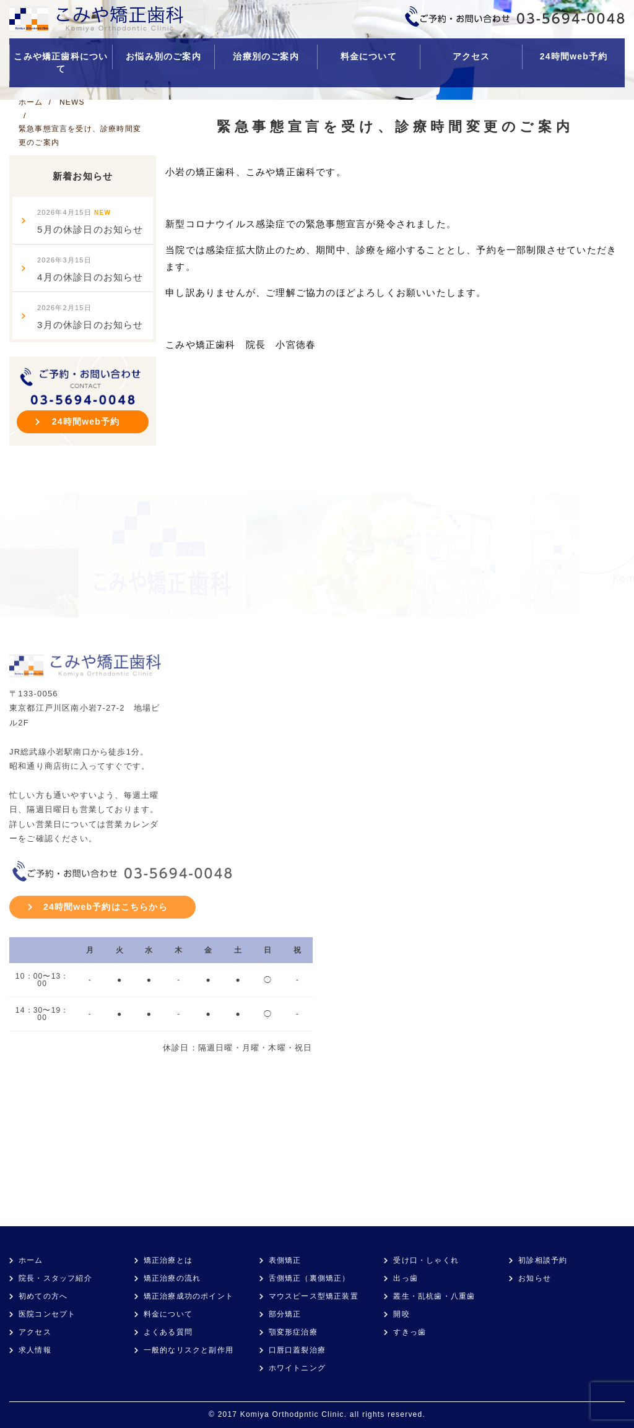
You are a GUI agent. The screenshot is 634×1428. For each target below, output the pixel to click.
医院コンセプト (47, 1314)
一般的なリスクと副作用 (188, 1350)
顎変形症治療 (293, 1332)
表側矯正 (285, 1260)
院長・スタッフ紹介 (55, 1278)
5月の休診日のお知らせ (90, 222)
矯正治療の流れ (172, 1278)
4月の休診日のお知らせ (90, 269)
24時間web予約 (574, 56)
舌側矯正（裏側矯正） (309, 1278)
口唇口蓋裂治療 (297, 1350)
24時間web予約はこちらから (105, 907)
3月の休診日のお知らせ (90, 317)
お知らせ (534, 1278)
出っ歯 (405, 1278)
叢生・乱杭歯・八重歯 (434, 1296)
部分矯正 (285, 1314)
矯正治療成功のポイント (188, 1296)
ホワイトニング (297, 1368)
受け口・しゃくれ (426, 1260)
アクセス (471, 56)
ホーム (31, 1260)
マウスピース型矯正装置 (313, 1296)
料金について (369, 56)
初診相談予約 (542, 1260)
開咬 (401, 1314)
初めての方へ (43, 1296)
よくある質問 (168, 1332)
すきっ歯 (409, 1332)
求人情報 (35, 1350)
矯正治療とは (168, 1260)
